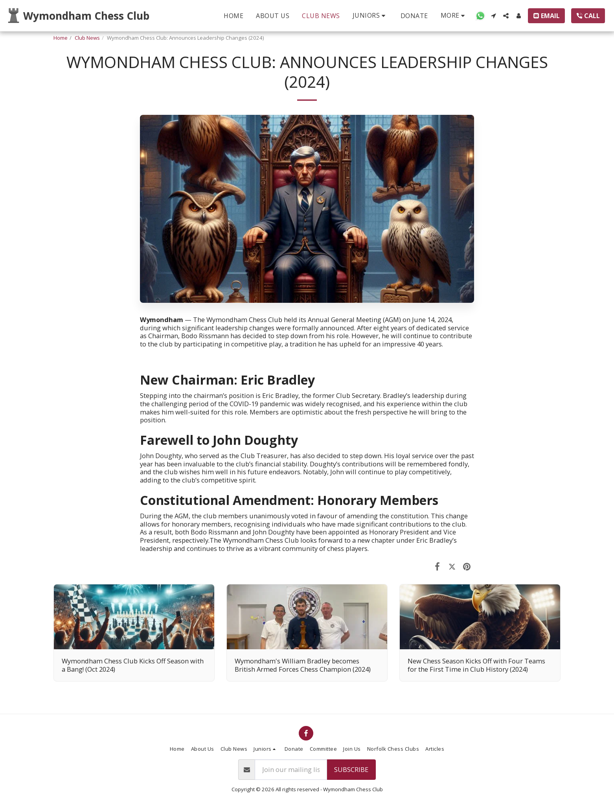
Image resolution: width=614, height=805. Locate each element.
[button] (370, 15)
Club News (87, 37)
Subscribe (351, 769)
